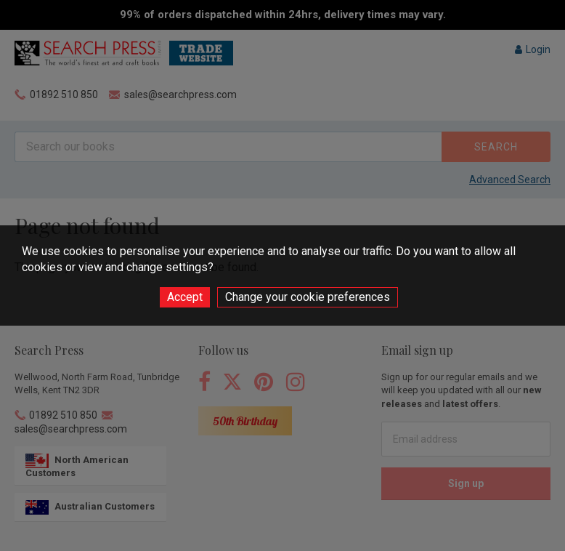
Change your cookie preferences (307, 297)
